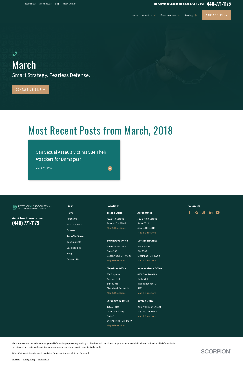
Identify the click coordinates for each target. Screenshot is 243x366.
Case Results (45, 3)
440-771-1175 (219, 4)
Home (135, 15)
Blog (57, 3)
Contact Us (73, 259)
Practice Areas (168, 15)
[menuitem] (16, 359)
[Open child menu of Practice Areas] (178, 15)
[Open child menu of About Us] (154, 15)
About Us (147, 15)
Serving (188, 15)
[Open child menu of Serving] (195, 15)
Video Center (69, 3)
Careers (71, 230)
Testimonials (29, 3)
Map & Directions (116, 228)
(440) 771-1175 (25, 223)
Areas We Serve (75, 236)
